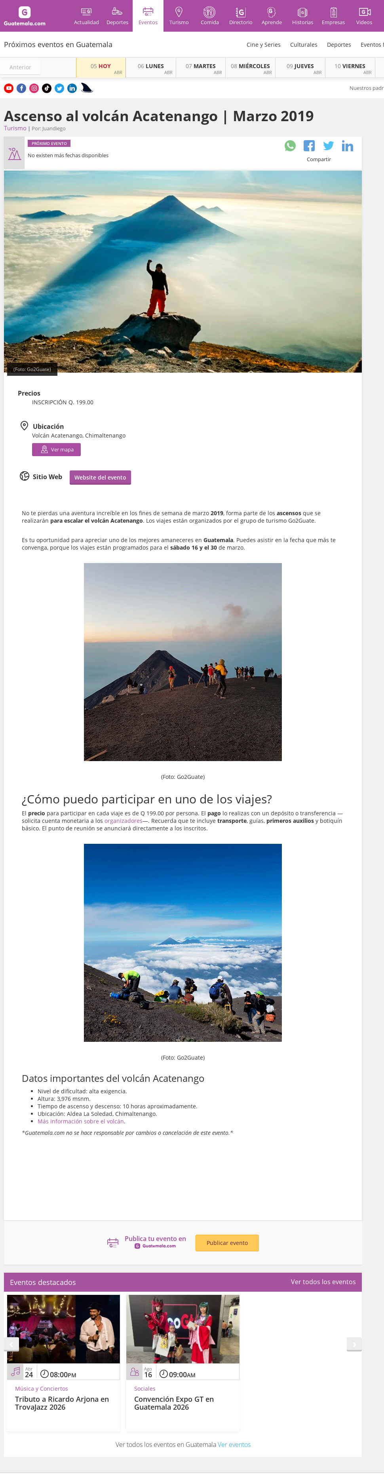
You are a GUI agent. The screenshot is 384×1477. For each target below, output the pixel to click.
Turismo (15, 128)
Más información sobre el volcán (81, 1121)
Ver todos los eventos (323, 1281)
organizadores (124, 820)
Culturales (303, 44)
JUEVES (300, 66)
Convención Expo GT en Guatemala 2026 (174, 1403)
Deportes (339, 44)
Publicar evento (227, 1243)
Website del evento (100, 477)
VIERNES (350, 66)
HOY (101, 66)
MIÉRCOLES (250, 66)
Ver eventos (234, 1444)
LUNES (151, 66)
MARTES (201, 66)
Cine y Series (264, 44)
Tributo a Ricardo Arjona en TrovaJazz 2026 (62, 1403)
